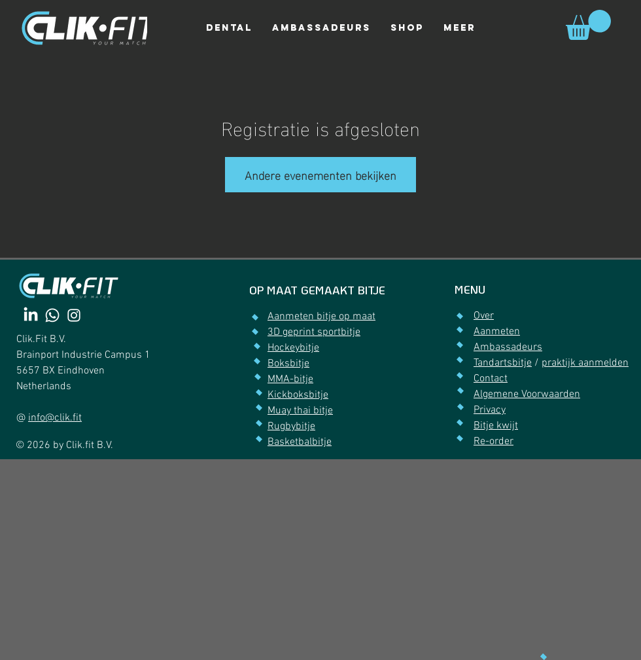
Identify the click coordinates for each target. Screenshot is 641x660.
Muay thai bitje (300, 410)
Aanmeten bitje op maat (321, 316)
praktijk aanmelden (585, 363)
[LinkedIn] (30, 315)
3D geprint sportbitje (314, 332)
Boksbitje (288, 363)
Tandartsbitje (503, 363)
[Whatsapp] (52, 315)
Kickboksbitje (298, 395)
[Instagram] (73, 315)
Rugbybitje (291, 426)
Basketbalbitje (300, 442)
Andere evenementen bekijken (320, 174)
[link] (588, 25)
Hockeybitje (293, 348)
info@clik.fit (55, 418)
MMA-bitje (290, 379)
